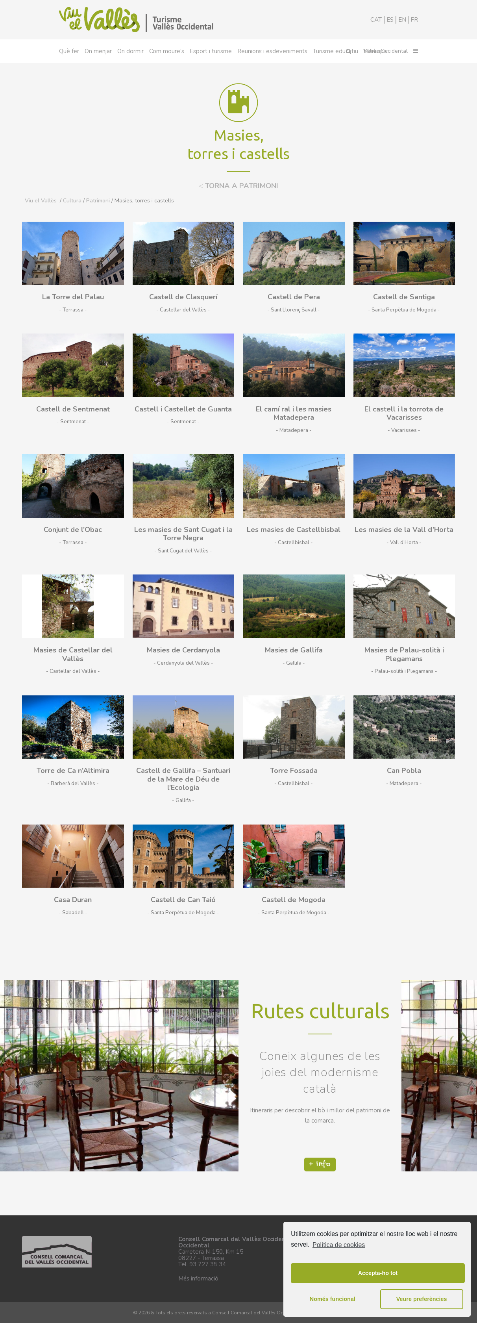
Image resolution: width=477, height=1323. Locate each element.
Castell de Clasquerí (183, 297)
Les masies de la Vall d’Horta (404, 529)
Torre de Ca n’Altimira (73, 770)
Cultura (72, 200)
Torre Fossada (294, 770)
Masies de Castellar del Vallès (73, 654)
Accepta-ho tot (378, 1273)
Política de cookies (338, 1244)
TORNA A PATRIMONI (238, 186)
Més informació (198, 1278)
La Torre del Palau (73, 297)
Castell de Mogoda (293, 899)
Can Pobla (404, 770)
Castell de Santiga (404, 297)
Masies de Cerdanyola (183, 650)
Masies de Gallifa (294, 650)
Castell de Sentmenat (73, 409)
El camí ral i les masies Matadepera (293, 413)
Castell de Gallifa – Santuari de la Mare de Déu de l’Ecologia (183, 779)
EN (402, 20)
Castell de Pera (294, 297)
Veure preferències (421, 1299)
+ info (320, 1169)
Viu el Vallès (41, 200)
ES (390, 20)
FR (414, 20)
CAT (376, 20)
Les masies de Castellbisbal (293, 529)
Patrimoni (98, 200)
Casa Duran (73, 899)
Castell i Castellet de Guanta (183, 409)
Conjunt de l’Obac (73, 529)
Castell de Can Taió (183, 899)
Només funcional (332, 1299)
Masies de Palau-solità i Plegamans (404, 654)
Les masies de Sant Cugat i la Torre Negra (183, 534)
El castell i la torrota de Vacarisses (404, 413)
